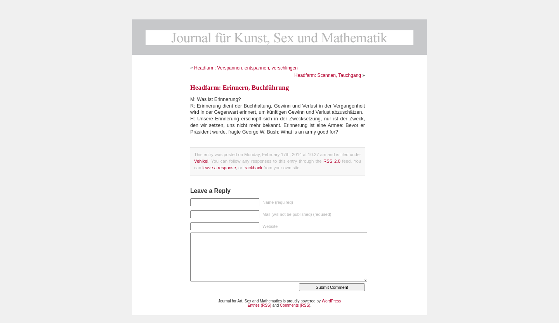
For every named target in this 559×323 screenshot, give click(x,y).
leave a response (219, 167)
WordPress (331, 301)
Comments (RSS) (295, 305)
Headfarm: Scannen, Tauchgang (327, 75)
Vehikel (201, 161)
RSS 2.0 (331, 161)
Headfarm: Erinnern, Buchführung (239, 87)
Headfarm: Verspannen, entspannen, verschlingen (246, 68)
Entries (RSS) (259, 305)
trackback (252, 167)
